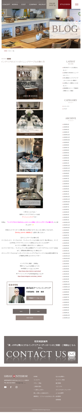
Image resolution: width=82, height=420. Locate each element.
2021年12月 (67, 253)
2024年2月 (66, 191)
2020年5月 (66, 302)
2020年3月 (66, 307)
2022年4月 (66, 243)
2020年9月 (66, 292)
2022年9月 (66, 230)
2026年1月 (66, 132)
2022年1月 (66, 250)
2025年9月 (66, 142)
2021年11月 (67, 256)
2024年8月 (66, 176)
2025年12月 (67, 134)
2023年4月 (66, 212)
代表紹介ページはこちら (36, 298)
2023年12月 (67, 196)
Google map (20, 391)
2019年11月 (67, 317)
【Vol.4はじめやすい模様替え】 (23, 232)
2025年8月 (66, 145)
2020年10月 (67, 289)
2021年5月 (66, 271)
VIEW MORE (29, 317)
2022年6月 (66, 237)
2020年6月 (66, 299)
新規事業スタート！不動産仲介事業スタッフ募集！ (70, 89)
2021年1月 (66, 281)
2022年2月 (66, 248)
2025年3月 (66, 158)
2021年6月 (66, 268)
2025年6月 (66, 150)
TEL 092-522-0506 (9, 391)
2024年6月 (66, 181)
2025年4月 (66, 155)
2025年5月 (66, 152)
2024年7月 (66, 178)
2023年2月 (66, 217)
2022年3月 (66, 245)
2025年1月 (66, 163)
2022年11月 (67, 225)
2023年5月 (66, 209)
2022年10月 (67, 227)
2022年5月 (66, 240)
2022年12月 (67, 222)
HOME (5, 51)
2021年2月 (66, 279)
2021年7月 (66, 266)
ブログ (65, 108)
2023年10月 (67, 201)
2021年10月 (67, 258)
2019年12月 (67, 315)
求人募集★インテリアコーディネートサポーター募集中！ (70, 79)
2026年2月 (66, 129)
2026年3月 (66, 127)
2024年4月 (66, 186)
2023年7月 (66, 207)
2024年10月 (67, 170)
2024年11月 (67, 168)
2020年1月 (66, 312)
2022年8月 (66, 232)
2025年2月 (66, 160)
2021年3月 (66, 276)
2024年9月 (66, 173)
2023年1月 (66, 219)
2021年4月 (66, 274)
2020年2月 (66, 310)
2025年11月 (67, 137)
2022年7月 (66, 235)
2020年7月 (66, 297)
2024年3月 (66, 188)
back (21, 311)
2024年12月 (67, 165)
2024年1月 (66, 194)
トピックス (66, 106)
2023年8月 (66, 204)
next (38, 311)
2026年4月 (66, 124)
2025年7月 (66, 147)
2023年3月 (66, 214)
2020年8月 (66, 294)
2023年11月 (67, 199)
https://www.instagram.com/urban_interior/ (30, 276)
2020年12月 (67, 284)
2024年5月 (66, 183)
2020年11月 (67, 286)
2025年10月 (67, 139)
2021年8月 (66, 263)
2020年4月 (66, 305)
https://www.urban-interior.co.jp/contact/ (30, 271)
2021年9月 (66, 261)
